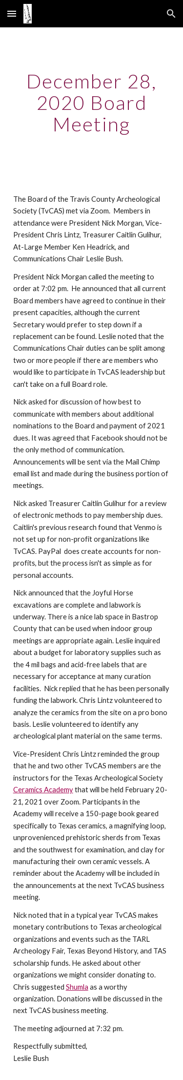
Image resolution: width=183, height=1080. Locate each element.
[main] (91, 102)
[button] (11, 13)
